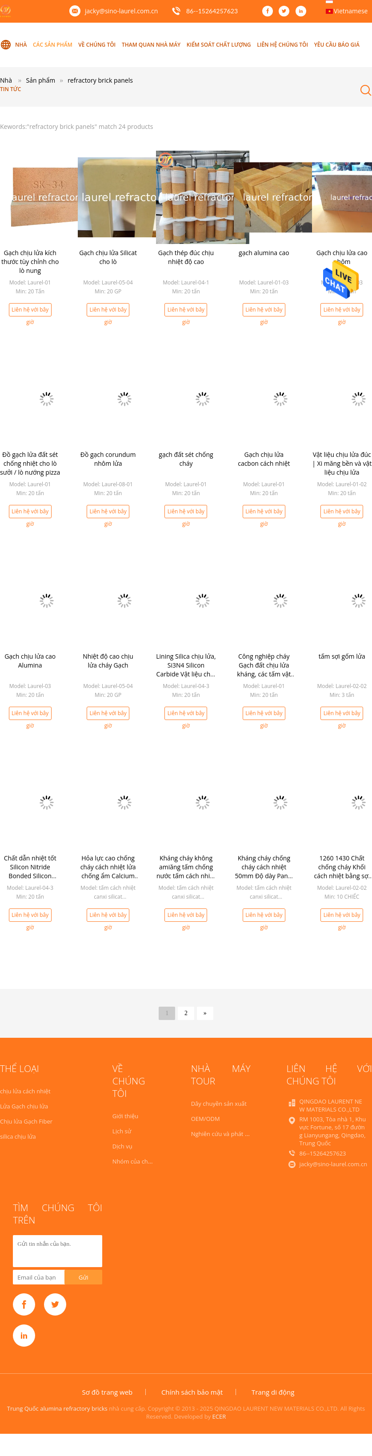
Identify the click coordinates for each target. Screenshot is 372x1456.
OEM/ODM (205, 1119)
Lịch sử (121, 1131)
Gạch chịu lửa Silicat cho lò (108, 257)
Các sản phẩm (52, 44)
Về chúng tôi (97, 44)
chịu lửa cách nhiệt (25, 1091)
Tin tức (10, 89)
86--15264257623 (212, 11)
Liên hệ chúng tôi (282, 44)
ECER (219, 1416)
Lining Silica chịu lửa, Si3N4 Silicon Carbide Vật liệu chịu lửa (186, 669)
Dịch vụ (122, 1146)
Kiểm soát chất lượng (219, 44)
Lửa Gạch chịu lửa (24, 1106)
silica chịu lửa (18, 1136)
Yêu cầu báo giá (337, 44)
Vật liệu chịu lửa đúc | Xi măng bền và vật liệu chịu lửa (342, 463)
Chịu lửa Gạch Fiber (26, 1121)
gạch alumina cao (264, 252)
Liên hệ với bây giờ (30, 311)
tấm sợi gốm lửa (342, 656)
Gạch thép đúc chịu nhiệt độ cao (186, 257)
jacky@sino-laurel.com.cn (121, 11)
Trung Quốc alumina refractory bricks (57, 1408)
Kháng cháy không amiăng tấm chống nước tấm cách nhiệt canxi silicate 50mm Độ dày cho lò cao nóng (186, 880)
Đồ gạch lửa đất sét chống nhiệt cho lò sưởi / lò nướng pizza (30, 463)
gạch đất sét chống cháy (186, 459)
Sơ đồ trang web (107, 1392)
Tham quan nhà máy (151, 44)
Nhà (13, 45)
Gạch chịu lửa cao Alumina (30, 660)
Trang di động (273, 1392)
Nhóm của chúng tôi (139, 1161)
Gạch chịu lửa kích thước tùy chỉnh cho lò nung (30, 261)
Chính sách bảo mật (192, 1392)
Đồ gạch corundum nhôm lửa (108, 459)
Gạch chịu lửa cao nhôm (342, 257)
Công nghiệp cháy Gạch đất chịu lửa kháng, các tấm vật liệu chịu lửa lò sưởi (264, 669)
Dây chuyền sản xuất (219, 1104)
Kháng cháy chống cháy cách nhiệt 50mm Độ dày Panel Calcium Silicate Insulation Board (264, 876)
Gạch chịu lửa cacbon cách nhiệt (264, 459)
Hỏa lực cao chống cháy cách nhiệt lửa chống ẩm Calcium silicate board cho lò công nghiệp (108, 876)
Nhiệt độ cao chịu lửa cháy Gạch (108, 660)
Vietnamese (351, 11)
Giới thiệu (125, 1116)
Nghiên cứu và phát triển (224, 1134)
